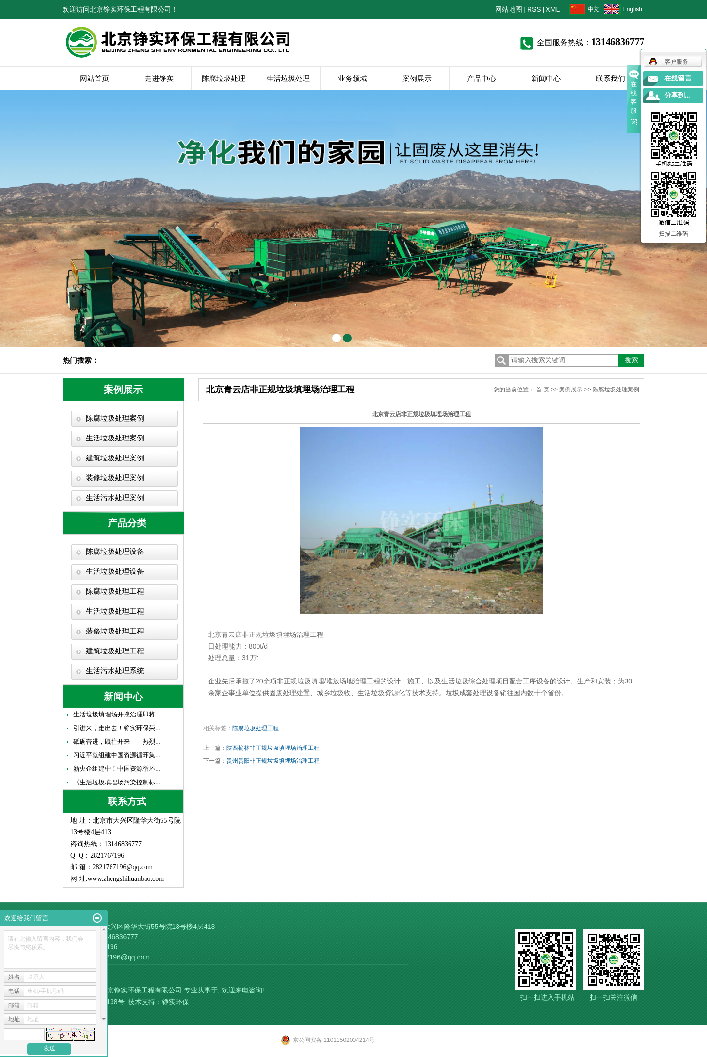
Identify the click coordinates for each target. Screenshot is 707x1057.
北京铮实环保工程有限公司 (141, 990)
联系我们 (610, 78)
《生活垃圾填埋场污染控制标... (117, 782)
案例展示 (417, 78)
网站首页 (94, 78)
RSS (534, 9)
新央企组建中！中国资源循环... (117, 768)
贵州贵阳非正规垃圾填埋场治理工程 (273, 760)
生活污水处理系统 (115, 671)
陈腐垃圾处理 (223, 78)
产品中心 (481, 78)
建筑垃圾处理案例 (115, 458)
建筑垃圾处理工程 (115, 651)
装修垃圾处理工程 (115, 631)
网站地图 (508, 9)
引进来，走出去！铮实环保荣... (117, 728)
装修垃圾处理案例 (115, 478)
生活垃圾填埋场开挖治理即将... (117, 714)
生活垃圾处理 (288, 78)
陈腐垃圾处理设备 (115, 551)
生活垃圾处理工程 (115, 611)
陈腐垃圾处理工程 (115, 591)
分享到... (677, 95)
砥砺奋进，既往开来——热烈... (117, 741)
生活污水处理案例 (115, 498)
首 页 (542, 389)
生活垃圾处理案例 (115, 438)
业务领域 (352, 78)
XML (553, 9)
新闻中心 (546, 78)
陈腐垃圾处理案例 (115, 418)
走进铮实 (159, 78)
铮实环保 (175, 1002)
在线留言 (677, 78)
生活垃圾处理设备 (115, 571)
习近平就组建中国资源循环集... (117, 755)
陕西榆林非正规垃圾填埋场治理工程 (273, 748)
